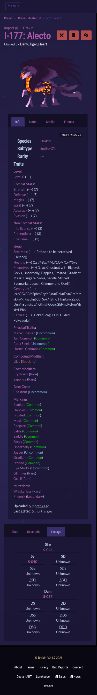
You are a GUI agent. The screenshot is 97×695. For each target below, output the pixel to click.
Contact (77, 667)
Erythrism (20, 374)
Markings (20, 399)
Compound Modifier (28, 356)
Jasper (18, 452)
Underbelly (21, 447)
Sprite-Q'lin (48, 148)
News (75, 676)
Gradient (20, 457)
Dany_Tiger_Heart (33, 44)
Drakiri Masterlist (29, 18)
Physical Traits (24, 328)
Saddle (18, 436)
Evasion (19, 216)
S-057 (48, 597)
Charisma (20, 239)
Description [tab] (34, 532)
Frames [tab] (69, 122)
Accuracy (20, 210)
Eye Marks (21, 468)
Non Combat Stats (27, 223)
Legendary (35, 496)
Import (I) (11, 28)
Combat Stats (23, 184)
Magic (18, 200)
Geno (17, 246)
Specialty (28, 361)
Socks (17, 442)
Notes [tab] (33, 122)
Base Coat (21, 387)
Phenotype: (21, 267)
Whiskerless (22, 491)
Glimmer (19, 473)
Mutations (21, 486)
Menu (13, 6)
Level (17, 171)
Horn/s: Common (26, 349)
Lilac (16, 361)
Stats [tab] (14, 532)
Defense (19, 195)
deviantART (24, 676)
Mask (17, 420)
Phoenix (19, 496)
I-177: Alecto (27, 35)
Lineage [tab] (56, 532)
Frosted (19, 415)
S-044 (48, 550)
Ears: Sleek (21, 344)
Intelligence (22, 228)
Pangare (19, 426)
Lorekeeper (43, 676)
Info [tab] (17, 122)
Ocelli (17, 479)
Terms (30, 667)
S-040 (32, 562)
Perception (21, 234)
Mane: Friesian (24, 333)
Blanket (19, 404)
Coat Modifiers (24, 369)
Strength (19, 189)
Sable (17, 431)
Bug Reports (60, 667)
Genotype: (21, 289)
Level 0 (18, 177)
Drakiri (8, 18)
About (18, 667)
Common (42, 338)
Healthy (19, 262)
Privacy (43, 667)
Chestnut (20, 392)
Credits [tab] (50, 122)
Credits (48, 686)
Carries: (19, 315)
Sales (60, 676)
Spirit (17, 205)
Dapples (19, 410)
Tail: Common (23, 338)
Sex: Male (20, 252)
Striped (18, 463)
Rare (33, 374)
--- (40, 28)
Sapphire (19, 379)
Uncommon (45, 333)
